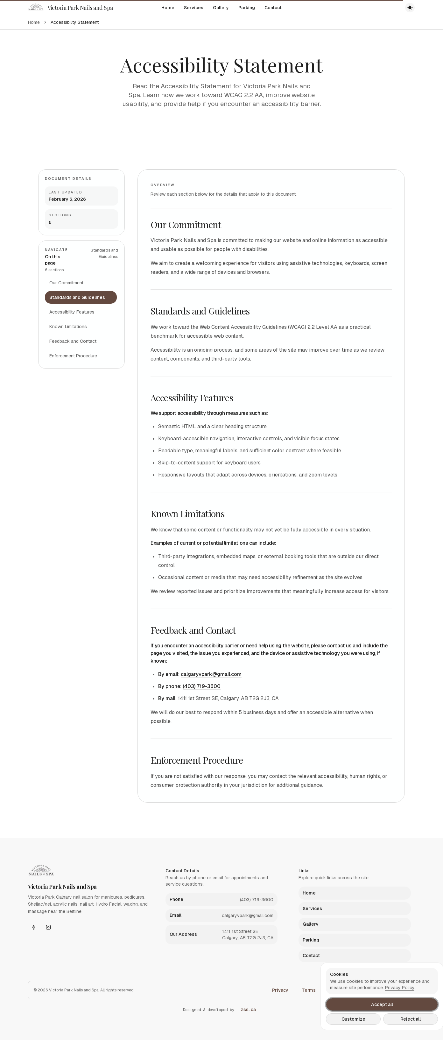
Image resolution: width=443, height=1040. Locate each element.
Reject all (410, 1019)
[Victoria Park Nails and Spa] (70, 7)
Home (167, 7)
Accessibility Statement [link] (75, 22)
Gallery (221, 7)
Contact (273, 7)
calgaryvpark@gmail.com (211, 674)
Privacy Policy (399, 987)
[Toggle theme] (410, 8)
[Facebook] (33, 927)
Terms (309, 990)
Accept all (382, 1004)
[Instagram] (48, 927)
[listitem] (221, 899)
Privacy (280, 990)
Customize (353, 1019)
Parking (246, 7)
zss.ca (248, 1009)
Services (193, 7)
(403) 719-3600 (202, 686)
